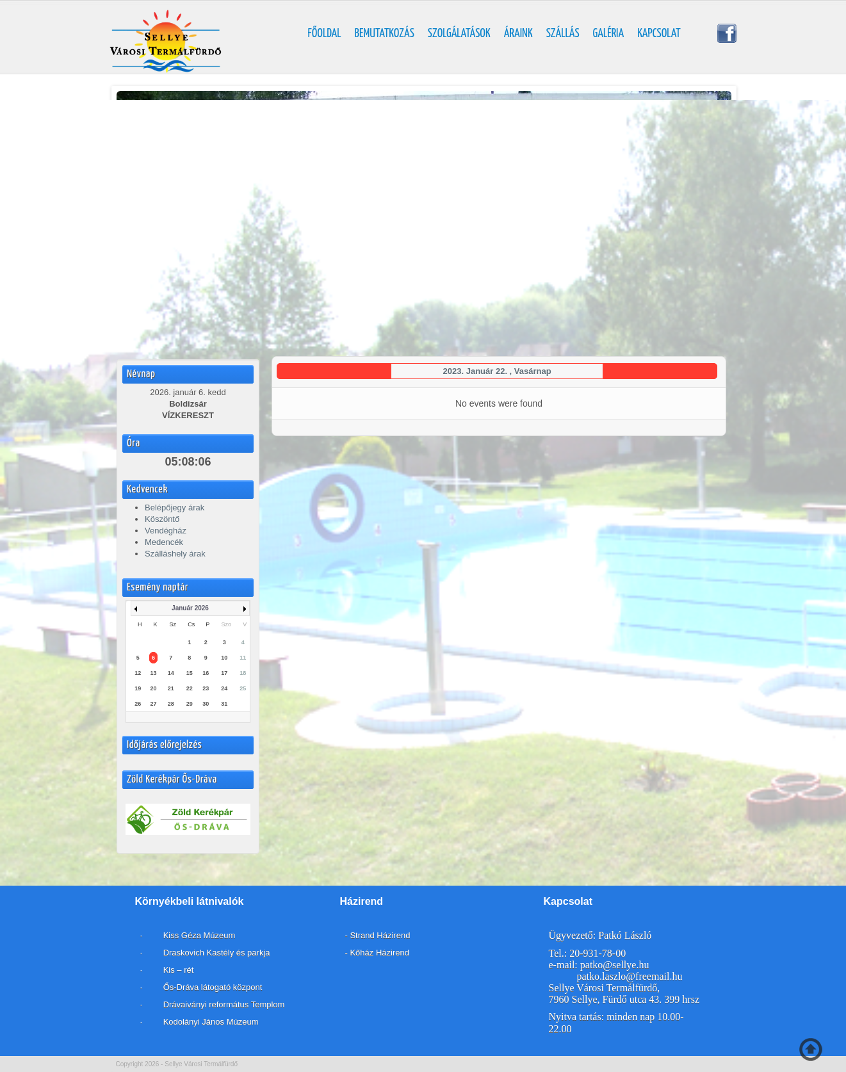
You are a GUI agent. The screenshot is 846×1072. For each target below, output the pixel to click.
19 (137, 688)
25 (243, 688)
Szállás (563, 34)
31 (224, 704)
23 (205, 688)
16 (205, 673)
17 (224, 673)
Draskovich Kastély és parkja (216, 952)
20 (153, 688)
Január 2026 (190, 608)
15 (189, 673)
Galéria (608, 34)
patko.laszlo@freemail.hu (630, 976)
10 (224, 657)
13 (153, 673)
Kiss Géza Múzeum (198, 935)
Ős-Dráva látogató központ (213, 987)
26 (137, 704)
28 (171, 704)
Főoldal (324, 34)
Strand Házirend (380, 935)
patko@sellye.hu (614, 964)
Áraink (518, 34)
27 (153, 704)
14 (171, 673)
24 (224, 688)
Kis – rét (177, 970)
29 (189, 704)
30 (205, 704)
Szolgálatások (459, 34)
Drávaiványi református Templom (224, 1004)
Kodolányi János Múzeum (211, 1022)
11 (243, 657)
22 (189, 688)
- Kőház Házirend (377, 952)
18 (243, 673)
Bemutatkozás (384, 34)
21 (171, 688)
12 (137, 673)
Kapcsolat (659, 34)
